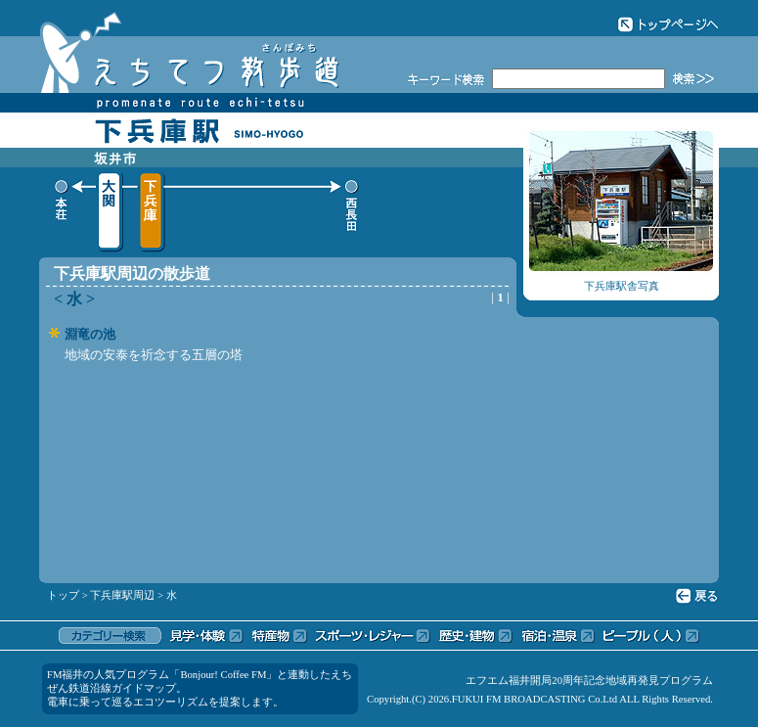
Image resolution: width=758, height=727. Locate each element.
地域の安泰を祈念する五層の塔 (154, 354)
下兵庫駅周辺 (122, 595)
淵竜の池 (90, 334)
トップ (63, 595)
